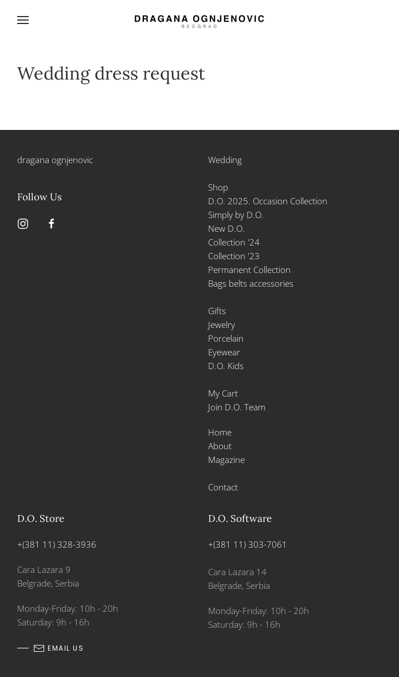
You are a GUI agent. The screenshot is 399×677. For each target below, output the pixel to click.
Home (220, 432)
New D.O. (226, 228)
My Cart (223, 393)
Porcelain (226, 338)
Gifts (217, 310)
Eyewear (224, 352)
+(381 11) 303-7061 (247, 544)
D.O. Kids (226, 365)
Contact (223, 487)
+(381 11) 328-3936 (56, 544)
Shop (218, 187)
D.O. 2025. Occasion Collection (267, 201)
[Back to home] (199, 20)
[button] (23, 20)
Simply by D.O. (236, 214)
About (220, 446)
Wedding (225, 159)
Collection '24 (234, 242)
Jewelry (221, 324)
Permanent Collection (249, 269)
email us (58, 648)
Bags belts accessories (251, 283)
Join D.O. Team (236, 407)
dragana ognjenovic (55, 159)
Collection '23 (234, 256)
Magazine (226, 459)
